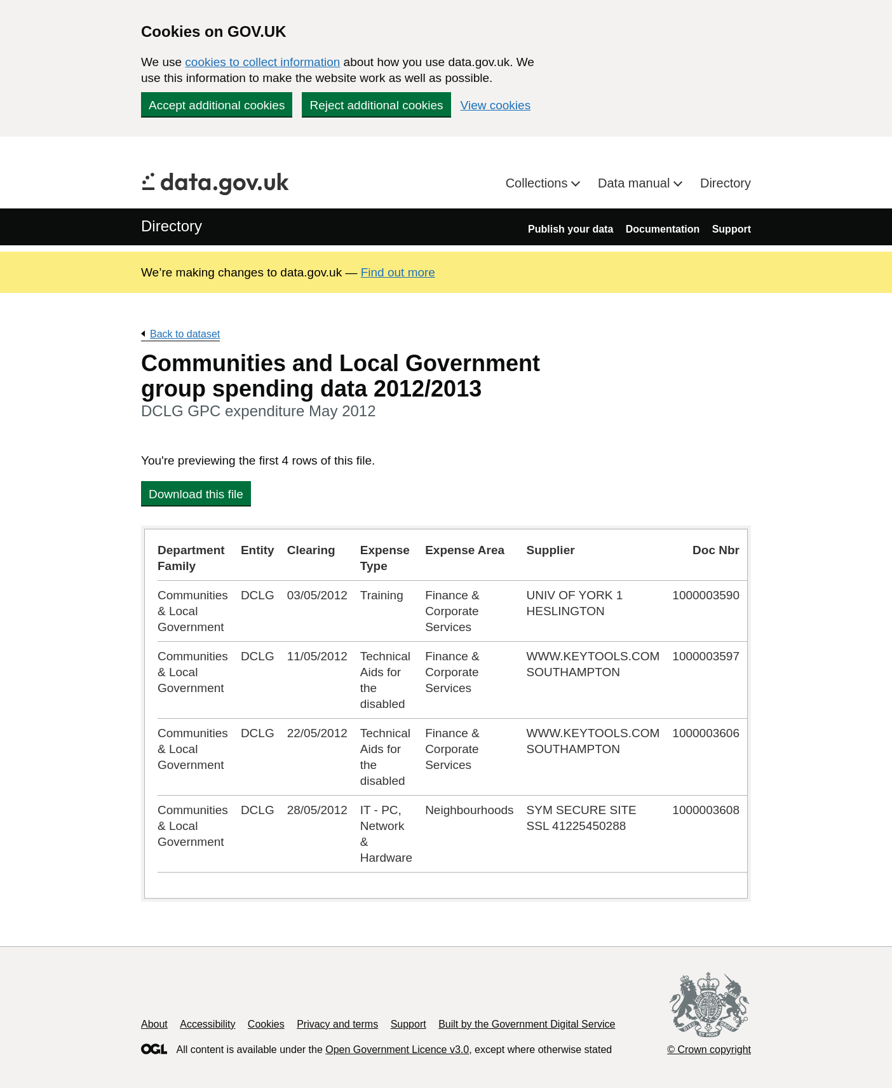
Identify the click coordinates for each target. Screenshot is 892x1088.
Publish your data (570, 229)
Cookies (266, 1024)
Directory (725, 183)
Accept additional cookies (217, 105)
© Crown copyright (709, 1049)
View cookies (496, 105)
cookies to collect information (262, 62)
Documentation (662, 229)
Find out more (398, 272)
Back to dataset (185, 334)
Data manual (635, 183)
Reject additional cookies (376, 105)
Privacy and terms (337, 1024)
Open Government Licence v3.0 (397, 1049)
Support (731, 229)
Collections (538, 183)
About (154, 1024)
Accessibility (207, 1024)
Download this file (196, 494)
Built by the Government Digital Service (526, 1024)
